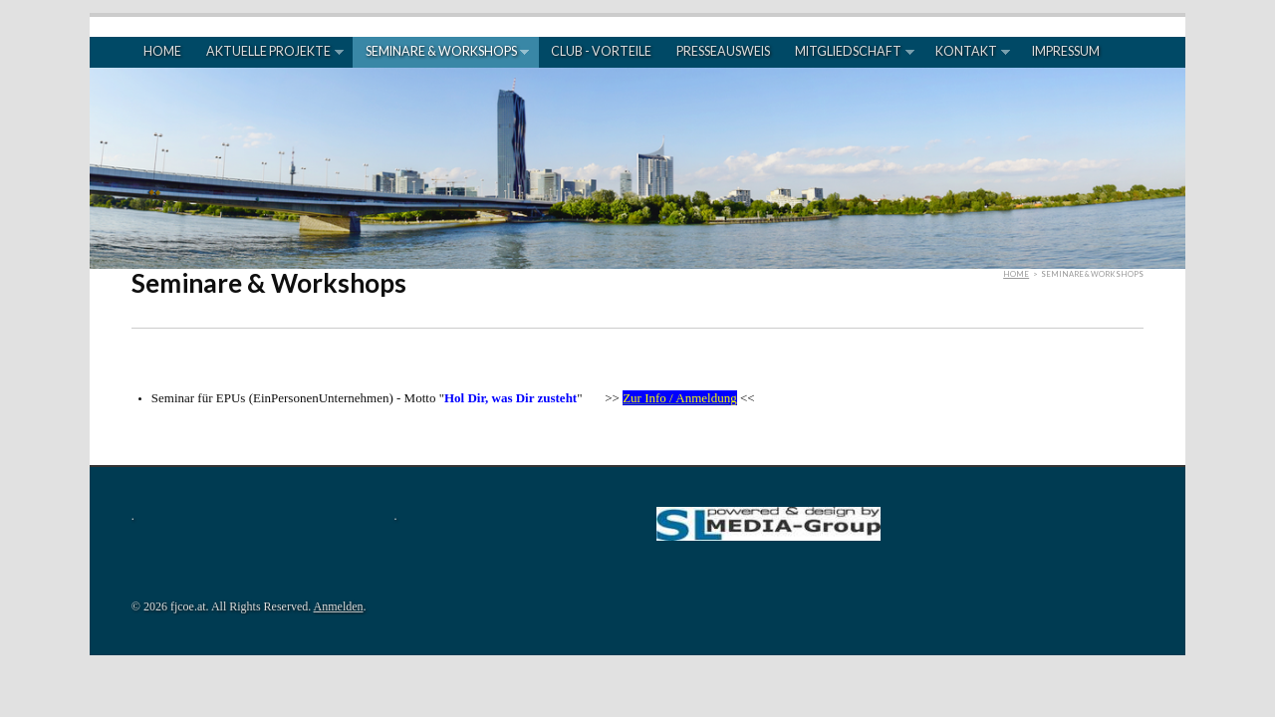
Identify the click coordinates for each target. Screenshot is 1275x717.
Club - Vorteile (601, 51)
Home (162, 51)
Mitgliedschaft (848, 52)
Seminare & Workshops (441, 52)
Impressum (1066, 51)
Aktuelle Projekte (269, 52)
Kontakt (966, 52)
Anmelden (339, 606)
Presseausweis (723, 51)
